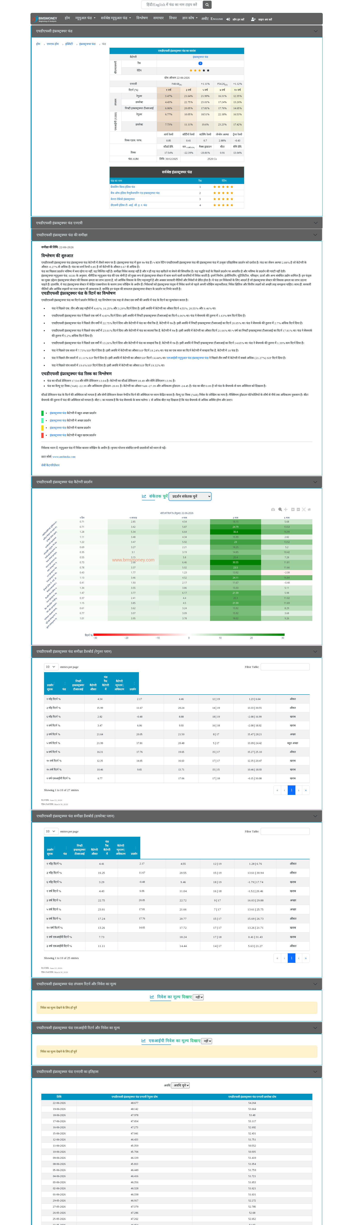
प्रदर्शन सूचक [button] (53, 677)
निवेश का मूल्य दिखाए (171, 972)
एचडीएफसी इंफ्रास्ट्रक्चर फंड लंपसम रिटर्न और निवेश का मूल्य (76, 959)
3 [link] (291, 778)
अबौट (205, 19)
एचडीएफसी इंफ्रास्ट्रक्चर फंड (54, 31)
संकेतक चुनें (155, 496)
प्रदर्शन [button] (298, 677)
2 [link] (284, 778)
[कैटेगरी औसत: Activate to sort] (184, 677)
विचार (173, 17)
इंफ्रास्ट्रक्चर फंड (87, 44)
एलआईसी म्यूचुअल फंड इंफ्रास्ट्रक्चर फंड (187, 358)
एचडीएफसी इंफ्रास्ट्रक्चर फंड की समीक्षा (62, 235)
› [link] (298, 778)
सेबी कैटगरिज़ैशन (50, 465)
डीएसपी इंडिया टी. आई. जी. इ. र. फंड (129, 205)
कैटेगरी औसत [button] (184, 677)
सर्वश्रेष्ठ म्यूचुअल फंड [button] (114, 17)
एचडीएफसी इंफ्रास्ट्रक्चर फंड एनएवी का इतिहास (67, 1047)
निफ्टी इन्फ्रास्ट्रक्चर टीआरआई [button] (141, 677)
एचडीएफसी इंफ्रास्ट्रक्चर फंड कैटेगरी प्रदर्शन (64, 482)
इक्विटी (69, 44)
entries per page (69, 667)
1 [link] (277, 778)
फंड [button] (105, 677)
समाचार (158, 17)
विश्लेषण (142, 17)
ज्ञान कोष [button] (188, 17)
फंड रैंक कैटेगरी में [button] (217, 677)
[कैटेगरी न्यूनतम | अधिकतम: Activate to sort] (261, 677)
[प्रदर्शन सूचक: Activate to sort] (70, 677)
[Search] (172, 4)
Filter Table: (252, 667)
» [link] (306, 778)
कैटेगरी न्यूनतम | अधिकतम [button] (261, 677)
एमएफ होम (53, 44)
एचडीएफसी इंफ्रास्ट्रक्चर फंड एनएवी (59, 223)
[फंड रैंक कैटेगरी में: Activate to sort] (217, 677)
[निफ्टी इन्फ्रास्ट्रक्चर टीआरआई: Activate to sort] (141, 677)
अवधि (167, 1061)
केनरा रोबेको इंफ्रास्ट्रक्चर (123, 199)
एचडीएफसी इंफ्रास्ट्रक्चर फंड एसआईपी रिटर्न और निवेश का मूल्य (78, 1003)
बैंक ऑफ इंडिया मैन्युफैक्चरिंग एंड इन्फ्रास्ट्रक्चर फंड (135, 193)
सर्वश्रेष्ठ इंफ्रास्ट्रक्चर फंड (177, 172)
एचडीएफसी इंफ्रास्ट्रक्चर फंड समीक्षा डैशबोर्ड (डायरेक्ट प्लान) (75, 804)
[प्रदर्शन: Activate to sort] (298, 677)
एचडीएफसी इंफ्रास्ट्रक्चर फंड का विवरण (62, 1218)
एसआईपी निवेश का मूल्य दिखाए (171, 1016)
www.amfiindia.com (64, 456)
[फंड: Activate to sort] (105, 677)
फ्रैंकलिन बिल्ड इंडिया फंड (123, 186)
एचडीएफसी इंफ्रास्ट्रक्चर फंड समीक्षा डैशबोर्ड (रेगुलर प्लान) (74, 651)
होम (67, 17)
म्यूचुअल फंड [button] (84, 17)
